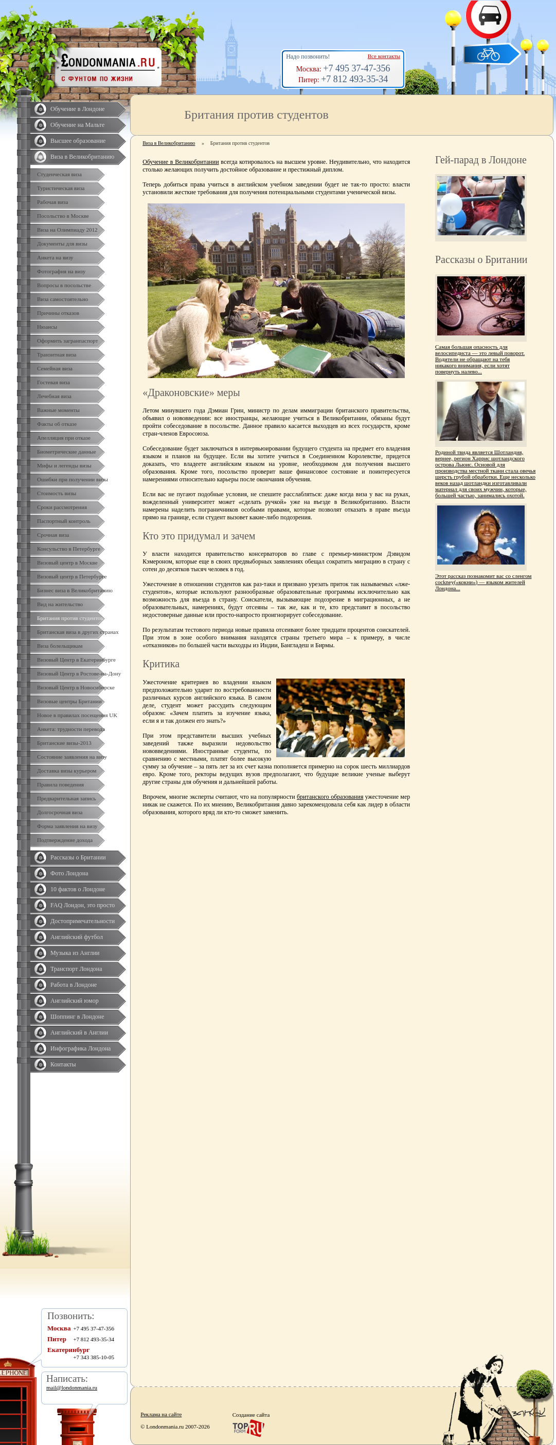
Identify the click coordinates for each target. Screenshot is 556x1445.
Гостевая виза (53, 382)
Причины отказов (58, 313)
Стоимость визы (56, 493)
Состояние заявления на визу (72, 757)
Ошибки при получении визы (72, 479)
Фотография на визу (61, 271)
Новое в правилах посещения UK (77, 715)
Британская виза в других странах (78, 632)
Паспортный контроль (64, 521)
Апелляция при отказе (64, 438)
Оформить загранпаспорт (67, 340)
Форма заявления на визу (67, 826)
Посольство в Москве (63, 216)
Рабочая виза (52, 202)
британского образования (330, 796)
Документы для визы (62, 243)
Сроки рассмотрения (62, 507)
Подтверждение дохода (65, 840)
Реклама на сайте (161, 1414)
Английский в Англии (79, 1032)
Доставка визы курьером (66, 770)
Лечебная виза (54, 396)
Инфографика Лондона (80, 1048)
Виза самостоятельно (62, 299)
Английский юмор (74, 1000)
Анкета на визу (55, 257)
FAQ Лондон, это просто (82, 905)
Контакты (63, 1064)
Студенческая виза (59, 174)
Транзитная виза (57, 354)
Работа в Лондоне (73, 984)
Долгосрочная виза (59, 812)
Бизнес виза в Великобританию (75, 590)
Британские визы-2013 (64, 743)
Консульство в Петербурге (68, 549)
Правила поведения (60, 784)
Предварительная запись (66, 798)
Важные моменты (58, 410)
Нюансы (47, 327)
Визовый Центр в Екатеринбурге (76, 659)
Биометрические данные (66, 451)
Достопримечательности (82, 921)
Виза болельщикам (59, 646)
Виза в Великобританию (82, 156)
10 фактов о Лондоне (77, 889)
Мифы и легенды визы (64, 465)
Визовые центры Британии (69, 701)
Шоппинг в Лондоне (77, 1016)
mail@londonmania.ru (71, 1387)
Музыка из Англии (75, 952)
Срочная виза (53, 535)
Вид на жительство (60, 604)
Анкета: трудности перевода (71, 729)
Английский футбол (76, 937)
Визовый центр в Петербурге (71, 576)
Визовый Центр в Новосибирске (76, 687)
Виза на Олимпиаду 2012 (67, 230)
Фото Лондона (69, 873)
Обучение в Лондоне (77, 108)
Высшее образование (77, 140)
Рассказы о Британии (78, 857)
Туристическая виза (60, 188)
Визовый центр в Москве (67, 562)
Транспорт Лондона (76, 968)
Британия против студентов (70, 618)
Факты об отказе (57, 424)
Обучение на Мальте (77, 124)
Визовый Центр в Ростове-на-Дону (79, 673)
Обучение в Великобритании (180, 161)
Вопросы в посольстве (64, 285)
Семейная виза (55, 368)
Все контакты (384, 56)
